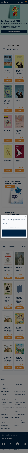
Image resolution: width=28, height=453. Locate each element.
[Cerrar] (25, 216)
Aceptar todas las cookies (14, 235)
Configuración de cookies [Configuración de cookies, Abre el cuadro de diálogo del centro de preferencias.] (14, 227)
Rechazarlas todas (14, 231)
